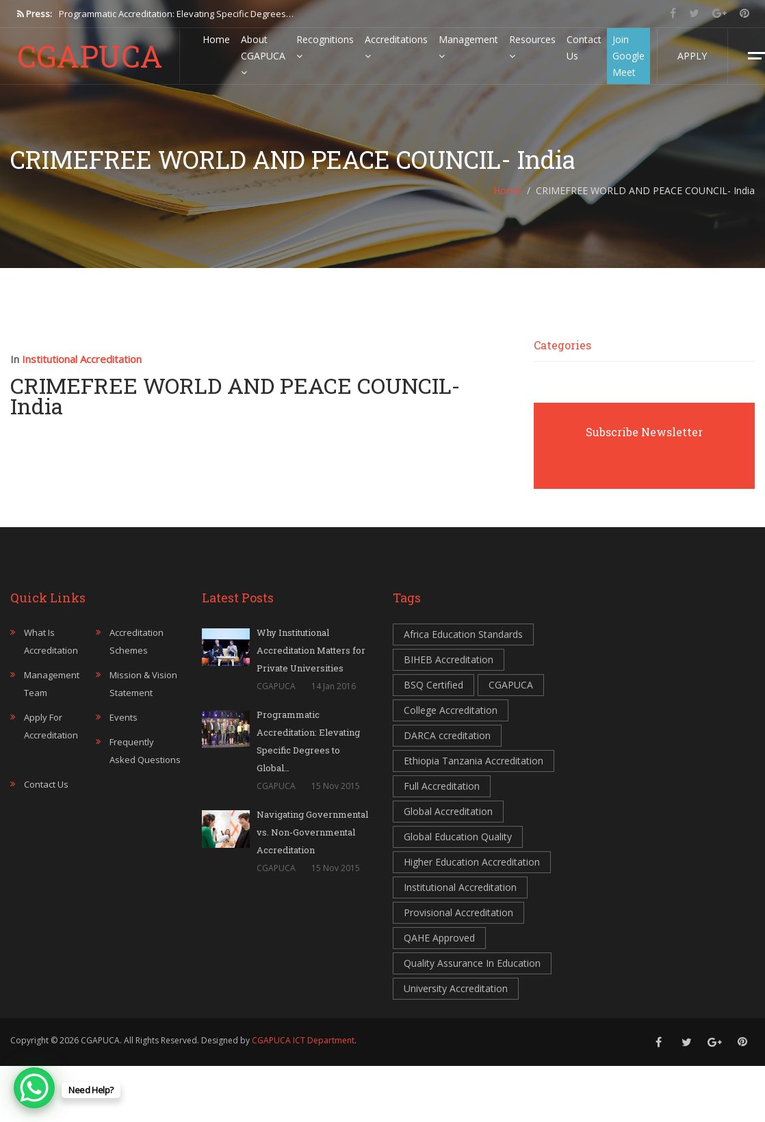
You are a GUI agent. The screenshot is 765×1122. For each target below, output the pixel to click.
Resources (532, 47)
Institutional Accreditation (82, 359)
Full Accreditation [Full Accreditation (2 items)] (442, 785)
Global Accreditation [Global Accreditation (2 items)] (448, 811)
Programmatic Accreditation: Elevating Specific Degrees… (176, 14)
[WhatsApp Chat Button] (34, 1087)
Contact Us (584, 47)
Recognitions (325, 47)
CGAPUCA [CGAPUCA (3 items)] (511, 684)
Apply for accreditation (51, 726)
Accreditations (396, 47)
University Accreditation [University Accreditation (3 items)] (456, 988)
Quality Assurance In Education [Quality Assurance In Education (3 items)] (472, 963)
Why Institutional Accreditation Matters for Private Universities (311, 650)
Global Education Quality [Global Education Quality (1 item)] (458, 836)
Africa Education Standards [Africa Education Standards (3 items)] (463, 634)
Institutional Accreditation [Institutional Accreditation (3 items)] (460, 887)
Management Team (51, 684)
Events (123, 717)
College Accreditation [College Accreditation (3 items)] (450, 710)
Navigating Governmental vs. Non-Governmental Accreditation (312, 832)
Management (468, 47)
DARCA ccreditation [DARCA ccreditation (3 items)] (447, 735)
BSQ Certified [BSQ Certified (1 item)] (433, 684)
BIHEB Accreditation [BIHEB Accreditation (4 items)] (448, 659)
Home (216, 39)
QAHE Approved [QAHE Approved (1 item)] (439, 937)
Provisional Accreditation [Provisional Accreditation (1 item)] (458, 912)
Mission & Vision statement (143, 684)
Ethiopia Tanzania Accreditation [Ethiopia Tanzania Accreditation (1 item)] (473, 760)
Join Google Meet (628, 56)
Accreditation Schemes (136, 641)
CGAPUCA (90, 56)
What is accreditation (51, 641)
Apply (692, 55)
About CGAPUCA (263, 55)
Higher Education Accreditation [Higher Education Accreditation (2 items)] (472, 861)
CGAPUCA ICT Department (303, 1040)
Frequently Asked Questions (145, 751)
